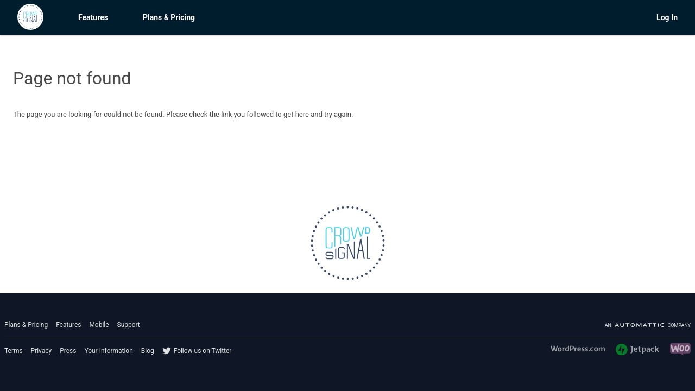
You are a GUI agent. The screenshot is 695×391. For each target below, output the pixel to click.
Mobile (99, 325)
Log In (667, 17)
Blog (147, 351)
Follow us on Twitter (203, 351)
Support (128, 325)
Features (93, 17)
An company (648, 325)
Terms (13, 351)
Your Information (108, 351)
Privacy (41, 351)
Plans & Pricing (169, 17)
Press (68, 351)
